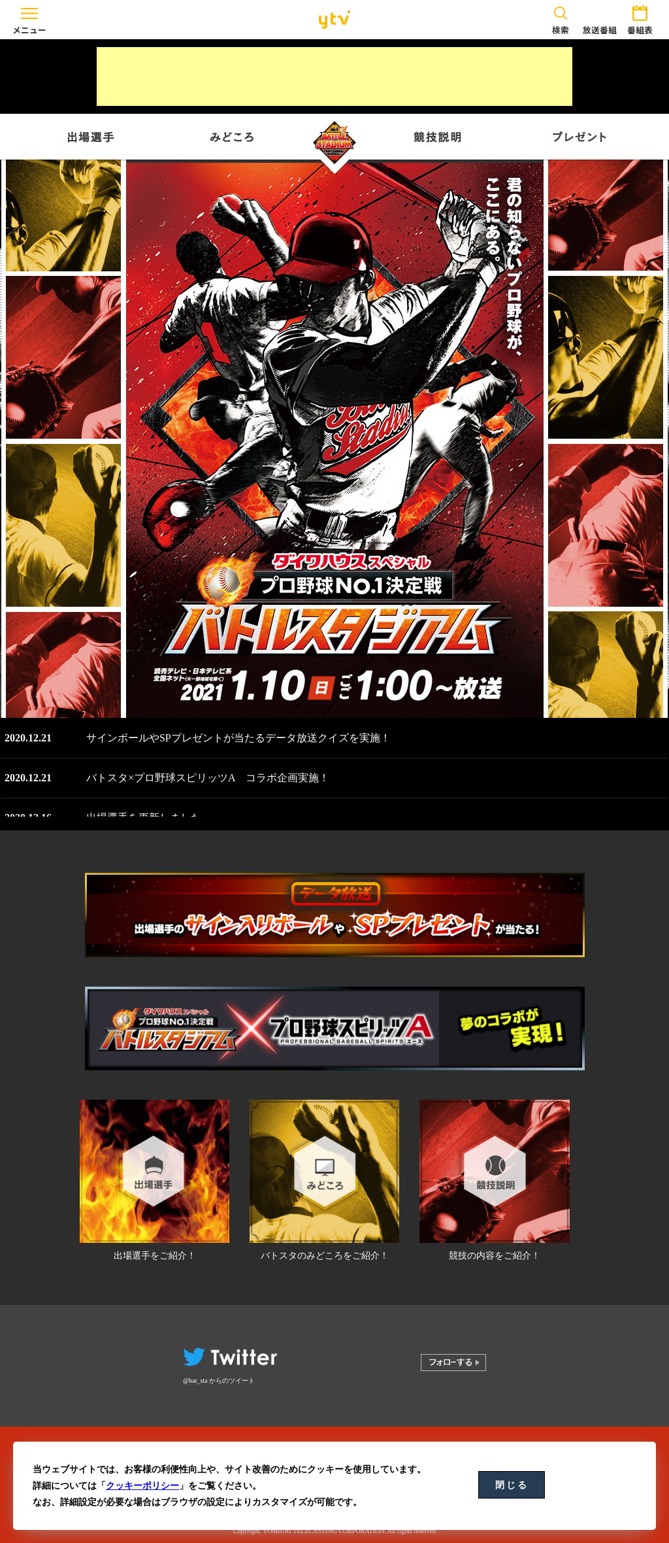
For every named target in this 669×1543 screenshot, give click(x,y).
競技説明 (437, 137)
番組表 (639, 18)
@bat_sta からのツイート (219, 1380)
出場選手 (92, 137)
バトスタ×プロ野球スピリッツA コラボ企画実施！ (207, 777)
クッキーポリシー (142, 1485)
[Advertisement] (334, 76)
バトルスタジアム (334, 144)
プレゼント (577, 137)
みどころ (232, 137)
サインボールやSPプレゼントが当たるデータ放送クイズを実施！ (238, 737)
